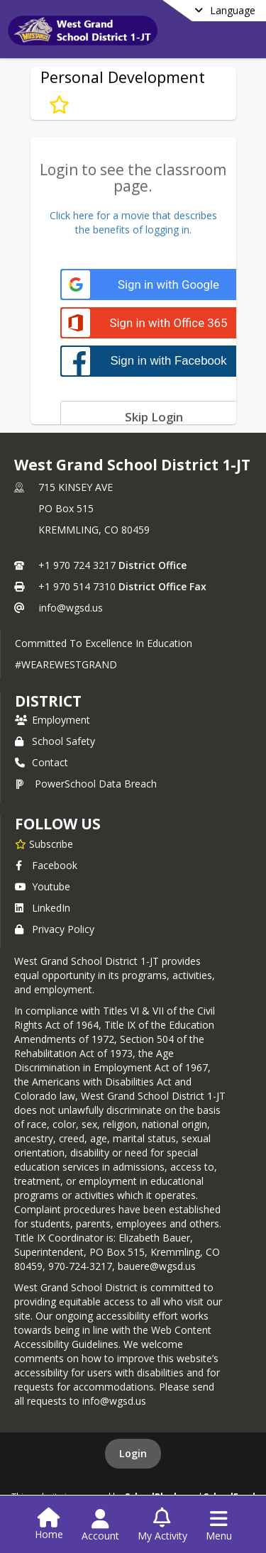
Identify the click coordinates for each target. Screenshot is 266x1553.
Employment (52, 719)
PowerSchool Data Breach (86, 783)
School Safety (55, 741)
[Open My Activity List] (162, 1525)
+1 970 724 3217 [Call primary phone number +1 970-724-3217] (77, 565)
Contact (41, 762)
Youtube (42, 886)
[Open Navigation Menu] (219, 1525)
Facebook (46, 865)
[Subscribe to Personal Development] (59, 104)
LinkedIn (42, 907)
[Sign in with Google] (154, 285)
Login (133, 1453)
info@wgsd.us (71, 607)
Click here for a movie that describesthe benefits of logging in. (133, 222)
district (48, 701)
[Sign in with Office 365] (154, 323)
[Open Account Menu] (100, 1525)
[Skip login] (154, 416)
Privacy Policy (54, 929)
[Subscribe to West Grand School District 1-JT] (44, 843)
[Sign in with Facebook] (154, 360)
